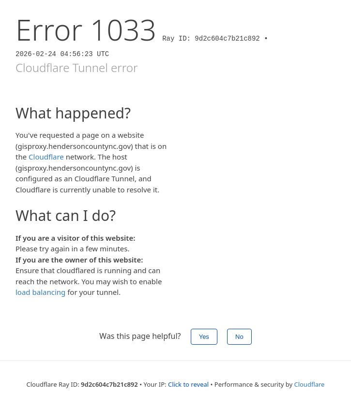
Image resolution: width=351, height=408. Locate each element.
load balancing (40, 292)
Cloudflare (46, 156)
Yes (204, 336)
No (239, 336)
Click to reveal (188, 384)
